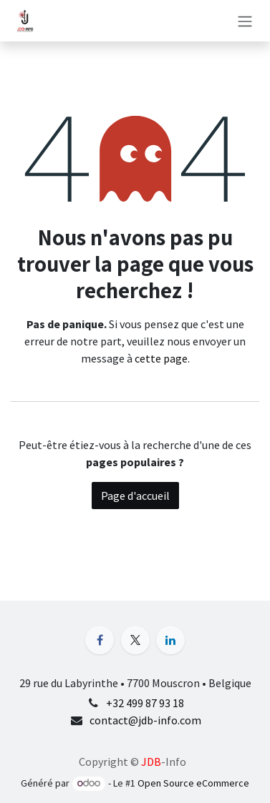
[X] (135, 640)
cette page (161, 358)
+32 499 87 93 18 (145, 703)
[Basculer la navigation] (245, 21)
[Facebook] (99, 640)
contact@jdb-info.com (145, 720)
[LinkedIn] (170, 640)
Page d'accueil (135, 495)
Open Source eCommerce (193, 783)
